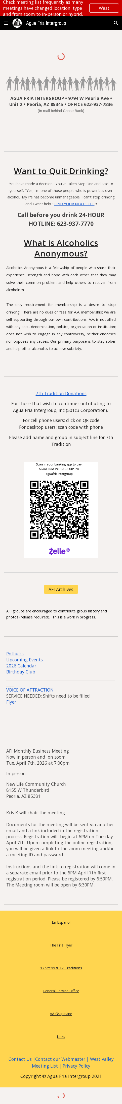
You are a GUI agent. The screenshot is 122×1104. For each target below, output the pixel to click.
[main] (61, 107)
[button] (6, 23)
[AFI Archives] (61, 589)
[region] (61, 8)
